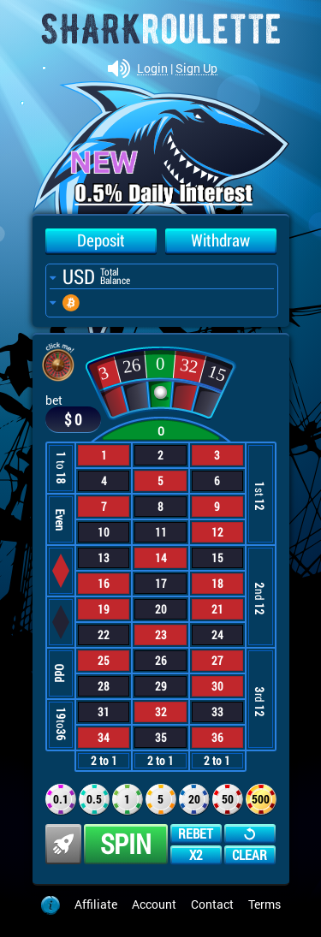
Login (152, 68)
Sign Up (196, 68)
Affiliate (95, 904)
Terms (264, 904)
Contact (212, 904)
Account (154, 904)
